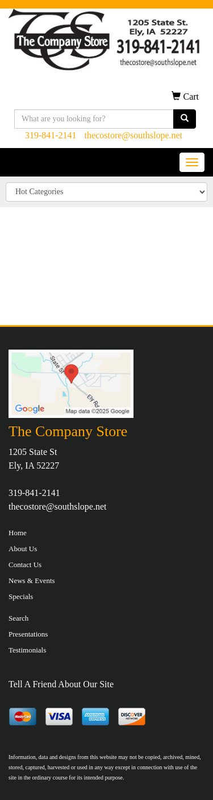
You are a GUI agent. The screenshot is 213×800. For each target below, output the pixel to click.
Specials (21, 596)
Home (18, 532)
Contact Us (25, 564)
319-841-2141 (51, 135)
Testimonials (27, 650)
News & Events (32, 580)
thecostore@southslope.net (133, 135)
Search (18, 618)
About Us (23, 548)
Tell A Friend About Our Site (61, 684)
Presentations (28, 634)
